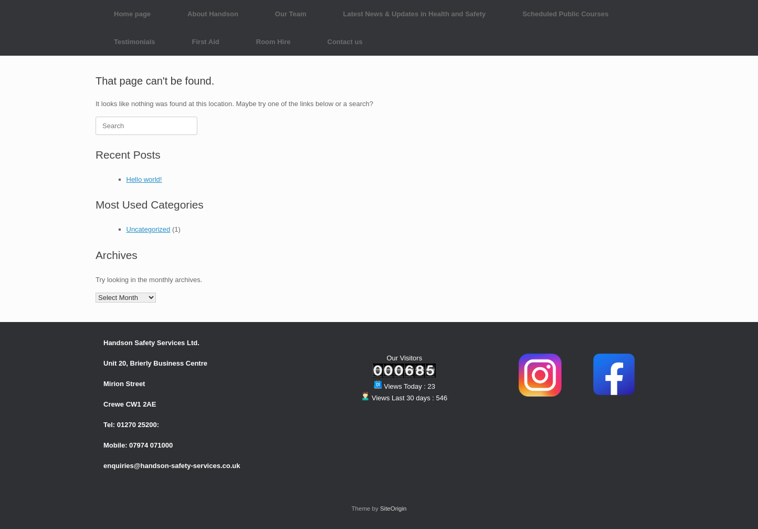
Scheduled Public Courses (565, 14)
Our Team (291, 14)
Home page (132, 14)
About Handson (212, 14)
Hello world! (144, 179)
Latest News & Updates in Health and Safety (414, 14)
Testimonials (134, 42)
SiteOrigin (393, 508)
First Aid (205, 42)
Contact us (345, 42)
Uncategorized (149, 229)
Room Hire (273, 42)
